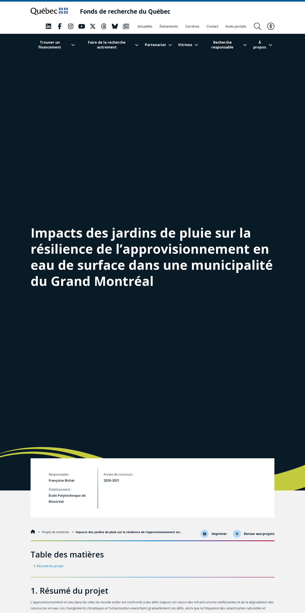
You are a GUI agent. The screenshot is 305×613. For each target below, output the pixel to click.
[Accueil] (33, 532)
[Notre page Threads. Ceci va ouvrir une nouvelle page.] (104, 26)
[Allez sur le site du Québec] (49, 11)
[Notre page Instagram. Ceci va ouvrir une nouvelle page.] (71, 26)
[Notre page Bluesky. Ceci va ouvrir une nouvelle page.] (115, 26)
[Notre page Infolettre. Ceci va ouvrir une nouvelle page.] (126, 26)
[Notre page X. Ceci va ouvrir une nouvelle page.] (93, 26)
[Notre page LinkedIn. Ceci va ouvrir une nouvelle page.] (48, 26)
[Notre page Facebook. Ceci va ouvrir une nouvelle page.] (60, 26)
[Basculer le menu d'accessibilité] (270, 26)
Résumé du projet (50, 566)
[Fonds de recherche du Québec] (125, 11)
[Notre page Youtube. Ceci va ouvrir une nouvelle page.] (82, 26)
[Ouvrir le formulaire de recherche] (257, 26)
